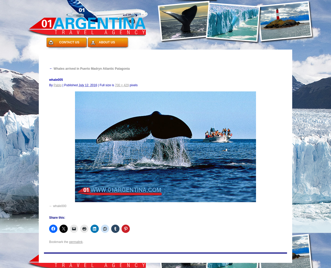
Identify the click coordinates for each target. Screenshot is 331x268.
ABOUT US (107, 42)
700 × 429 (122, 85)
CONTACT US (69, 42)
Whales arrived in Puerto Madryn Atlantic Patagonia (89, 68)
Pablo (58, 85)
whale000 (59, 206)
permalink (75, 242)
